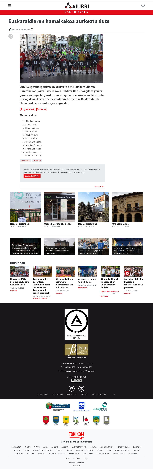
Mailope (30, 453)
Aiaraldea (16, 447)
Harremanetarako (100, 395)
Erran (27, 450)
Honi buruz (43, 395)
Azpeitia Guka (106, 447)
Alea (45, 447)
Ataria (93, 447)
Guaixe (100, 450)
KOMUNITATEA (76, 12)
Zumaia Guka (119, 453)
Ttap (85, 459)
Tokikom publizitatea (76, 463)
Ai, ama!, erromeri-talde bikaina (87, 280)
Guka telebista (122, 450)
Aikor (27, 447)
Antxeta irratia (79, 447)
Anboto (65, 447)
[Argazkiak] (27, 109)
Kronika (19, 453)
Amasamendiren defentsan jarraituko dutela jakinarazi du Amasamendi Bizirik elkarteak (41, 286)
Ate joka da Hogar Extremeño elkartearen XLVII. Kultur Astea (65, 283)
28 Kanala (132, 453)
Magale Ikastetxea (19, 223)
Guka (109, 450)
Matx (68, 459)
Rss (113, 395)
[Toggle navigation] (9, 5)
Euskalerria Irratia (42, 450)
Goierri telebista (84, 450)
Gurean (77, 459)
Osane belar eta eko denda (57, 223)
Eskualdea (82, 288)
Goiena (69, 450)
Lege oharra (57, 395)
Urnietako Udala (120, 223)
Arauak (84, 395)
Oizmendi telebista (57, 453)
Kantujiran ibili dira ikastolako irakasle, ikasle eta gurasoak (133, 283)
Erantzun (99, 186)
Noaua (41, 453)
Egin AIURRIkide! (32, 176)
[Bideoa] (41, 109)
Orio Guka (74, 453)
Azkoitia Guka (123, 447)
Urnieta (37, 161)
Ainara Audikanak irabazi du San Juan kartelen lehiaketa (109, 283)
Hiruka (136, 450)
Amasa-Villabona (40, 299)
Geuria (59, 450)
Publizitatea (72, 395)
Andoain (13, 290)
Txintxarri (88, 453)
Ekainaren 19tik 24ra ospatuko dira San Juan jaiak (19, 282)
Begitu (17, 450)
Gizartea (25, 161)
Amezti (55, 447)
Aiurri (37, 447)
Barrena (137, 447)
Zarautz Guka (102, 453)
